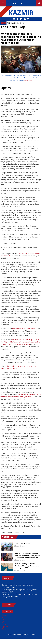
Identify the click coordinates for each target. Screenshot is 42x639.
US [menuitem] (3, 620)
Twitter (21, 19)
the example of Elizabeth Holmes (24, 329)
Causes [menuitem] (4, 624)
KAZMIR (21, 12)
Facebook (17, 19)
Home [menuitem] (4, 615)
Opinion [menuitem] (5, 626)
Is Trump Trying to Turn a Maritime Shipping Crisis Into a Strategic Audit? (26, 566)
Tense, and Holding (15, 23)
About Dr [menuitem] (5, 617)
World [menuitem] (4, 622)
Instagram (28, 19)
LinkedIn (24, 19)
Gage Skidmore (28, 80)
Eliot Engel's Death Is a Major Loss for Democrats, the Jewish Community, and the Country (27, 556)
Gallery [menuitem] (4, 629)
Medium (14, 19)
